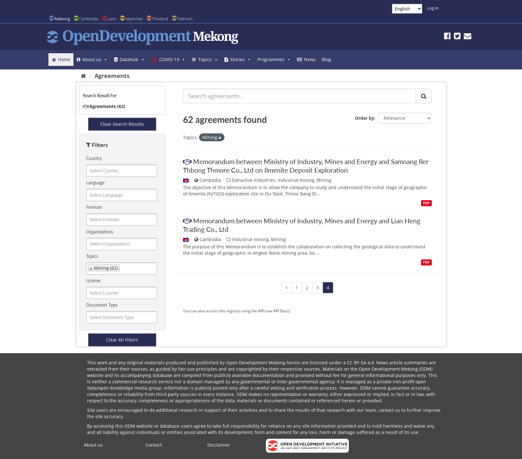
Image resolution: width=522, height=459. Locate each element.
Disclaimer (218, 445)
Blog (326, 59)
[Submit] (424, 96)
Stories (240, 59)
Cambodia (88, 19)
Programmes (274, 59)
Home (64, 59)
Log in (432, 8)
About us (95, 59)
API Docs (281, 310)
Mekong (62, 19)
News (310, 59)
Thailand (160, 19)
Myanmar (134, 19)
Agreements (112, 76)
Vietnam (184, 19)
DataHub (132, 59)
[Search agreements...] (299, 96)
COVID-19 (172, 59)
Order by (364, 118)
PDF (426, 203)
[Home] (83, 76)
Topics (208, 59)
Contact (154, 445)
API (261, 310)
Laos (111, 19)
